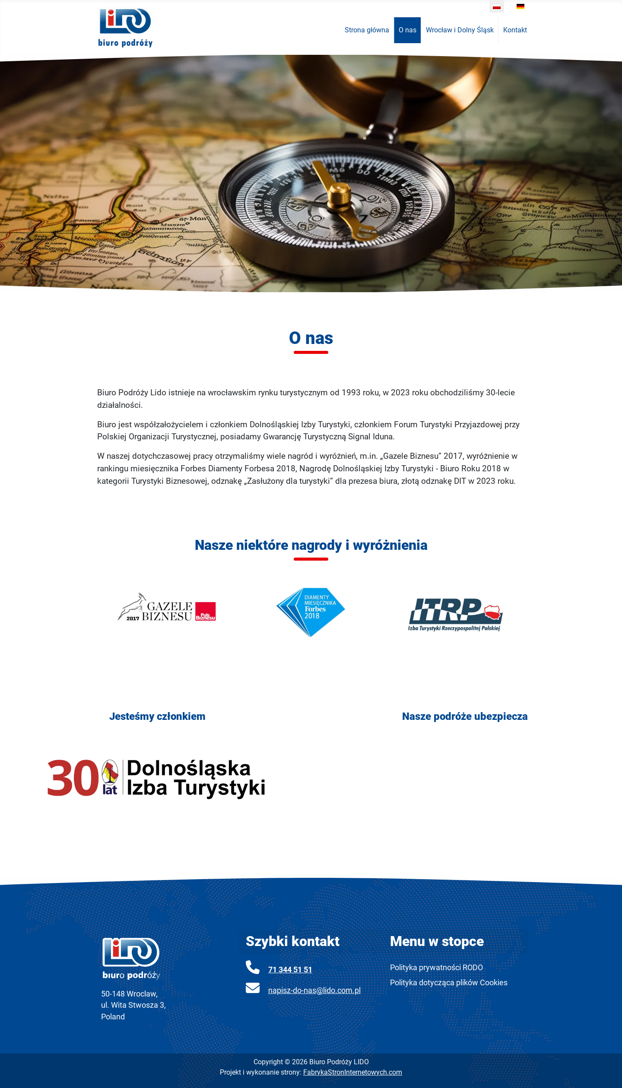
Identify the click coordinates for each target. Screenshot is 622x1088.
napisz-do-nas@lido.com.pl (314, 990)
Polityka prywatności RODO (436, 967)
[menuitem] (367, 30)
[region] (311, 173)
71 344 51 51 (290, 969)
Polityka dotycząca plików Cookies (449, 982)
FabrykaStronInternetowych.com (352, 1072)
